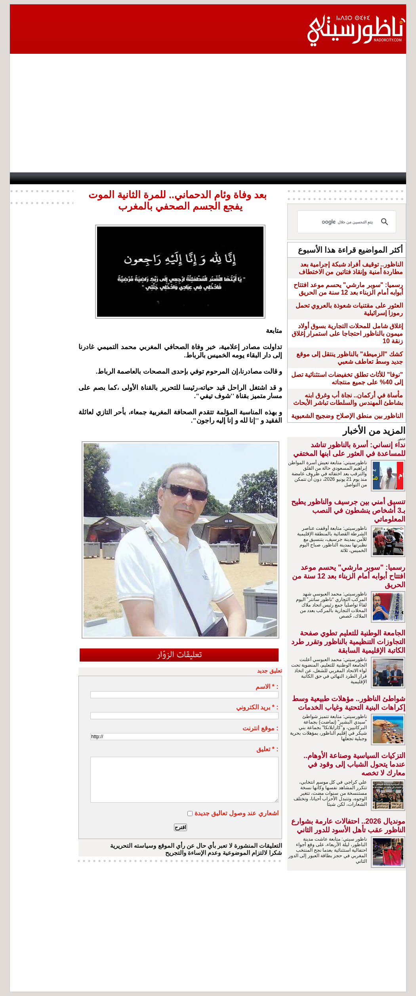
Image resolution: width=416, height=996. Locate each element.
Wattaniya (221, 178)
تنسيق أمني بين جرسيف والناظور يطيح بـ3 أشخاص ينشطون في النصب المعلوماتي (348, 510)
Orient (252, 178)
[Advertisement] (208, 113)
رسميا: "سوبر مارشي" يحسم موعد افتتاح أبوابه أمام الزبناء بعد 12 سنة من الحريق (348, 576)
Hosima (285, 178)
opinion (86, 178)
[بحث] (348, 222)
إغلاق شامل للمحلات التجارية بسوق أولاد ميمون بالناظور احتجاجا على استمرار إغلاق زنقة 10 (347, 333)
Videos (157, 178)
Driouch (321, 178)
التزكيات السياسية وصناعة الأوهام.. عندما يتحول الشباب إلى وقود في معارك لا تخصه (354, 764)
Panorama (117, 178)
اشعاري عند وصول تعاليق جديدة (237, 813)
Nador (354, 178)
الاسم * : (267, 686)
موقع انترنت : (260, 728)
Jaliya (191, 178)
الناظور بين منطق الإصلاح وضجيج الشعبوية (347, 415)
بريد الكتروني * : (257, 707)
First (388, 178)
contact (30, 178)
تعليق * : (267, 749)
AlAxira (61, 178)
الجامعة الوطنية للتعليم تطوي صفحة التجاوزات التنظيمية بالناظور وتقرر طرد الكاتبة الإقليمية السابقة (348, 641)
